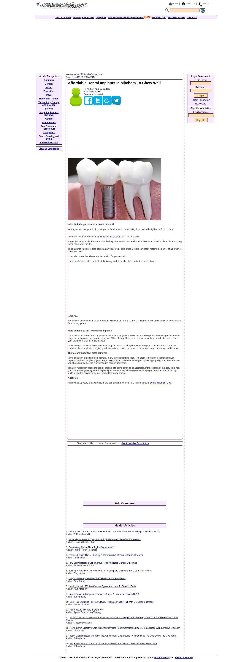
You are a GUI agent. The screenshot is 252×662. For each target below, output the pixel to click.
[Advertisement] (126, 45)
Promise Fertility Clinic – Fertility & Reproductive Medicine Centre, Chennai (106, 555)
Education (48, 91)
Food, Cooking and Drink (49, 137)
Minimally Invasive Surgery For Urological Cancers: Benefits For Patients (105, 539)
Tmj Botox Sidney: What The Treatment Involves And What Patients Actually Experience (113, 643)
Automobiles (49, 122)
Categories (101, 17)
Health (77, 77)
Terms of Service (184, 657)
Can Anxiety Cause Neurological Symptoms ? (91, 547)
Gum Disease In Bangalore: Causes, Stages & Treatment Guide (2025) (104, 594)
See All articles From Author (135, 443)
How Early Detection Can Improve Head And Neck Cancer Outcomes (103, 563)
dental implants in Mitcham (108, 236)
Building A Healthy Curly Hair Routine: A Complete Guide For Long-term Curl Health (110, 570)
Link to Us (192, 17)
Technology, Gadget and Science (49, 103)
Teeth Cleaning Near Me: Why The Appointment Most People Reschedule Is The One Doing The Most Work (123, 635)
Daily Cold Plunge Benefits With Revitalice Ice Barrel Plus (97, 578)
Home (175, 3)
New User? (200, 103)
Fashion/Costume (48, 142)
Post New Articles (176, 17)
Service (49, 108)
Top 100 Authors (63, 17)
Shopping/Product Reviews (49, 113)
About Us (190, 3)
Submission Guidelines (119, 17)
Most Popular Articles (83, 17)
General (49, 84)
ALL (68, 77)
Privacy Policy (161, 657)
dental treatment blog (160, 382)
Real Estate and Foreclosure (49, 127)
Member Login (159, 17)
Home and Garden (48, 98)
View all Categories (49, 149)
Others (49, 118)
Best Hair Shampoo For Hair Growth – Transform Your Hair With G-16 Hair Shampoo (112, 602)
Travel (49, 95)
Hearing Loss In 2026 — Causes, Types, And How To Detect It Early (102, 586)
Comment (88, 94)
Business (49, 80)
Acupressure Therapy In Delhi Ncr (86, 609)
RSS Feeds (141, 17)
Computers (49, 132)
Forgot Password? (201, 100)
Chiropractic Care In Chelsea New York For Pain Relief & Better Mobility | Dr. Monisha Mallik (114, 531)
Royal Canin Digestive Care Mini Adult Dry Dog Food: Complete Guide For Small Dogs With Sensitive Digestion (125, 628)
